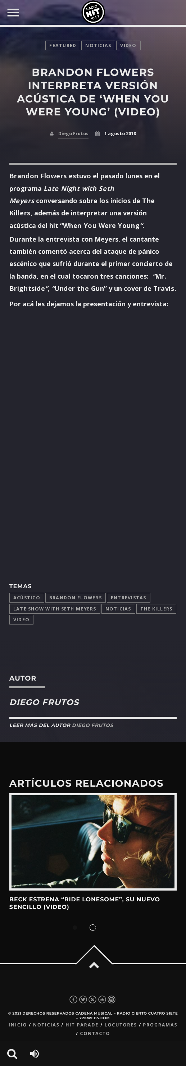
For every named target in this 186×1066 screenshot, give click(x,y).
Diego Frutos (73, 134)
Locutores (121, 1025)
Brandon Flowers (75, 598)
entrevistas (128, 598)
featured (62, 45)
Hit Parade (82, 1025)
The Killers (156, 609)
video (128, 45)
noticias (98, 45)
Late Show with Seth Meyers (54, 609)
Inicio (18, 1025)
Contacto (95, 1033)
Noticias (118, 609)
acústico (26, 598)
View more (93, 842)
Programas (160, 1025)
